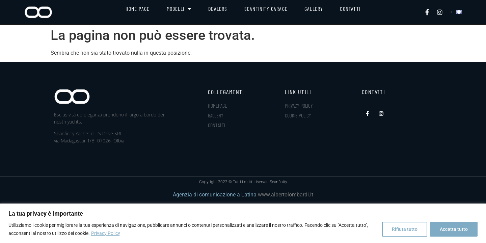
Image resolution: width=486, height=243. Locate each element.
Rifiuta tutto (404, 229)
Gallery (313, 8)
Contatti (350, 8)
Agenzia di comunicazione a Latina (214, 194)
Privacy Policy (105, 233)
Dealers (217, 8)
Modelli (179, 8)
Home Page (138, 8)
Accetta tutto (454, 229)
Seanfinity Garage (266, 8)
